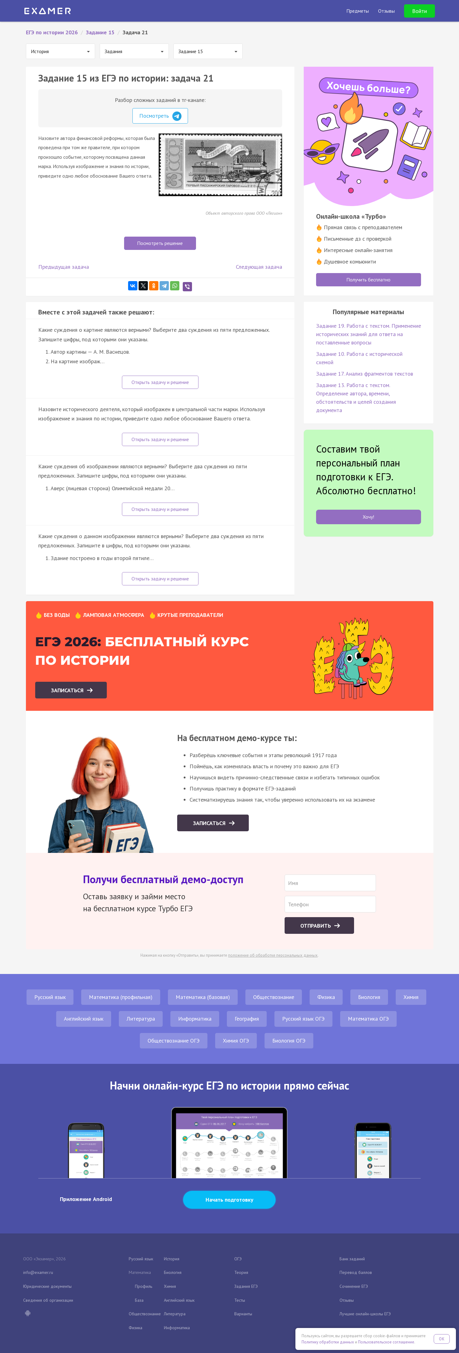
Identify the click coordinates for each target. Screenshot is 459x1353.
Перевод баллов (356, 1272)
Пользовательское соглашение (386, 1342)
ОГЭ (238, 1259)
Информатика (194, 1018)
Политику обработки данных (328, 1342)
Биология (369, 997)
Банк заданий (352, 1259)
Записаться (68, 690)
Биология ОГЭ (289, 1040)
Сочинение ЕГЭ (354, 1286)
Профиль (143, 1286)
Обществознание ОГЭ (174, 1040)
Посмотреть (160, 116)
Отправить (316, 925)
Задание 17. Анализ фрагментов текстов (364, 373)
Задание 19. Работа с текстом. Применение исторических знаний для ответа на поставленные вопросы (368, 334)
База (139, 1300)
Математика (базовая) (203, 997)
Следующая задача (259, 266)
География (247, 1018)
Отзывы (347, 1300)
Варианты (243, 1314)
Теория (241, 1272)
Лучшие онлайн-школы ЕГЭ (365, 1314)
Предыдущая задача (63, 266)
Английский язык (83, 1018)
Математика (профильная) (120, 997)
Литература (141, 1018)
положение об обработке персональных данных (273, 955)
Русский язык (50, 997)
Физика (326, 997)
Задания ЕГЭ (246, 1286)
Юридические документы (47, 1286)
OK (441, 1339)
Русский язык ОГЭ (303, 1018)
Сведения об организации (48, 1300)
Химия (411, 997)
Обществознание (273, 997)
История (171, 1259)
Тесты (239, 1300)
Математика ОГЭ (368, 1018)
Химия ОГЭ (236, 1040)
